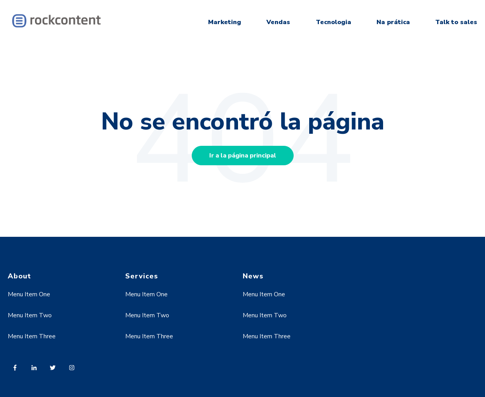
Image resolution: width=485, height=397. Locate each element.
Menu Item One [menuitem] (29, 294)
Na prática (393, 22)
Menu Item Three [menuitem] (32, 336)
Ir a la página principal (242, 155)
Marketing (224, 22)
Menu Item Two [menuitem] (30, 315)
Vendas (278, 22)
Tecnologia (333, 22)
